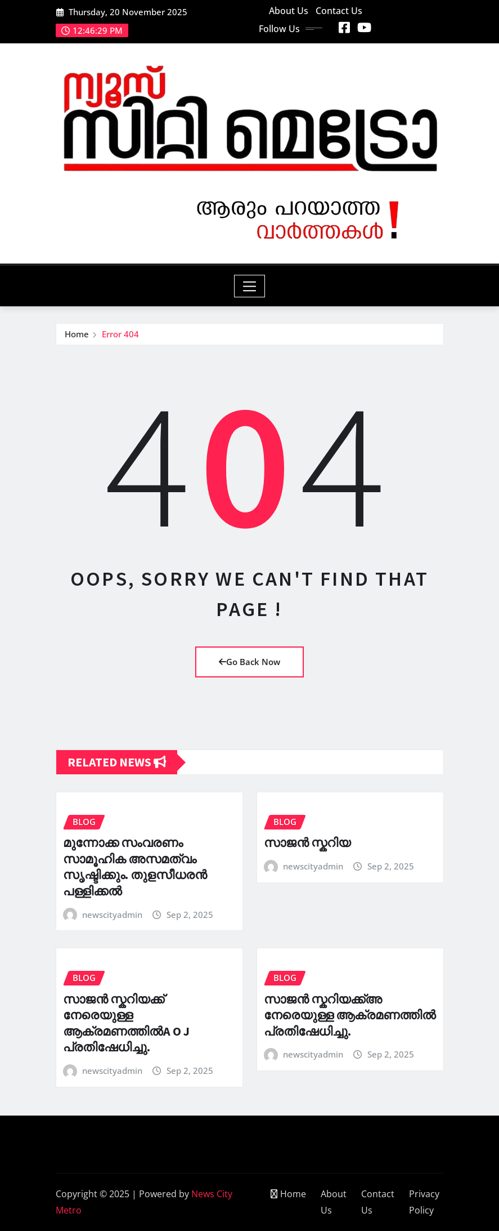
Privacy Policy (424, 1202)
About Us (288, 10)
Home (77, 334)
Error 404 (120, 334)
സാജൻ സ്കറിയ (307, 842)
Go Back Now (249, 661)
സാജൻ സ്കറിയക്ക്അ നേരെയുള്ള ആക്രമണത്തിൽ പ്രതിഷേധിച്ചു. (350, 1015)
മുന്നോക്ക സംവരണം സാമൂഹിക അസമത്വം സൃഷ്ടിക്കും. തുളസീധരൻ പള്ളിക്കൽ (135, 867)
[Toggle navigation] (249, 286)
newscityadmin (112, 914)
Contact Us (339, 10)
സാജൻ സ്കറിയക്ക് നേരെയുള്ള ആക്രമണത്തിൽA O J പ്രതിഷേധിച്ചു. (126, 1023)
